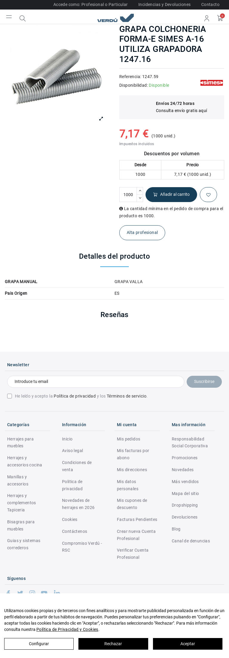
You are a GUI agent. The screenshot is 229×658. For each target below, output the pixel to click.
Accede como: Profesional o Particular (90, 4)
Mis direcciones (132, 469)
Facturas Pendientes (137, 519)
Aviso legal (72, 450)
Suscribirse (204, 381)
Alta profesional (142, 232)
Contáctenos (74, 531)
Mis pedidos (128, 439)
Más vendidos (185, 481)
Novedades (183, 469)
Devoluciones (185, 517)
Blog (176, 529)
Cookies (70, 519)
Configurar (39, 643)
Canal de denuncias (191, 540)
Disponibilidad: (133, 85)
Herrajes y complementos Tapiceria (21, 502)
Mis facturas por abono (133, 454)
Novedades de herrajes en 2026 (78, 504)
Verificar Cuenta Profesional (132, 554)
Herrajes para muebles (20, 443)
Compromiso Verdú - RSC (82, 547)
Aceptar (187, 643)
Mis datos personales (127, 485)
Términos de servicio (126, 396)
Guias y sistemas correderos (23, 544)
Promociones (184, 457)
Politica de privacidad (72, 485)
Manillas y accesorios (17, 480)
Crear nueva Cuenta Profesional (136, 535)
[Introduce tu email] (95, 382)
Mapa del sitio (185, 493)
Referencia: (130, 76)
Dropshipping (185, 505)
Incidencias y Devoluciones (164, 4)
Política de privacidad (75, 396)
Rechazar (113, 643)
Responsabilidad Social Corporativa (190, 443)
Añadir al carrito (171, 194)
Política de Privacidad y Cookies (67, 629)
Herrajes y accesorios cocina (24, 461)
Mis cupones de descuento (132, 504)
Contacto (210, 4)
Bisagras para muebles (21, 525)
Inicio (67, 439)
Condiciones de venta (77, 466)
